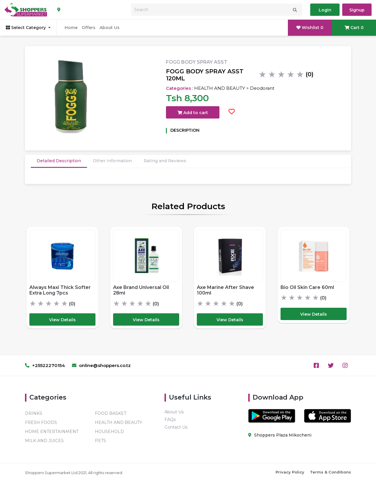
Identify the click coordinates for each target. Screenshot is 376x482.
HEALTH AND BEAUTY (118, 422)
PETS (100, 440)
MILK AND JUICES (44, 440)
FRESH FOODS (41, 422)
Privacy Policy (290, 472)
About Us (110, 27)
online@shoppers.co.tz (101, 365)
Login (325, 10)
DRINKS (33, 413)
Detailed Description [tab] (59, 160)
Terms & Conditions (330, 472)
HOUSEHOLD (109, 431)
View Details (62, 319)
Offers (88, 27)
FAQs (170, 419)
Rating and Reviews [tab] (165, 160)
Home (71, 27)
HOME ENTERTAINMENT (51, 431)
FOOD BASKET (110, 413)
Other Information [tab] (112, 160)
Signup (357, 10)
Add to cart (192, 112)
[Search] (216, 10)
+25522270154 (45, 365)
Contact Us (175, 427)
